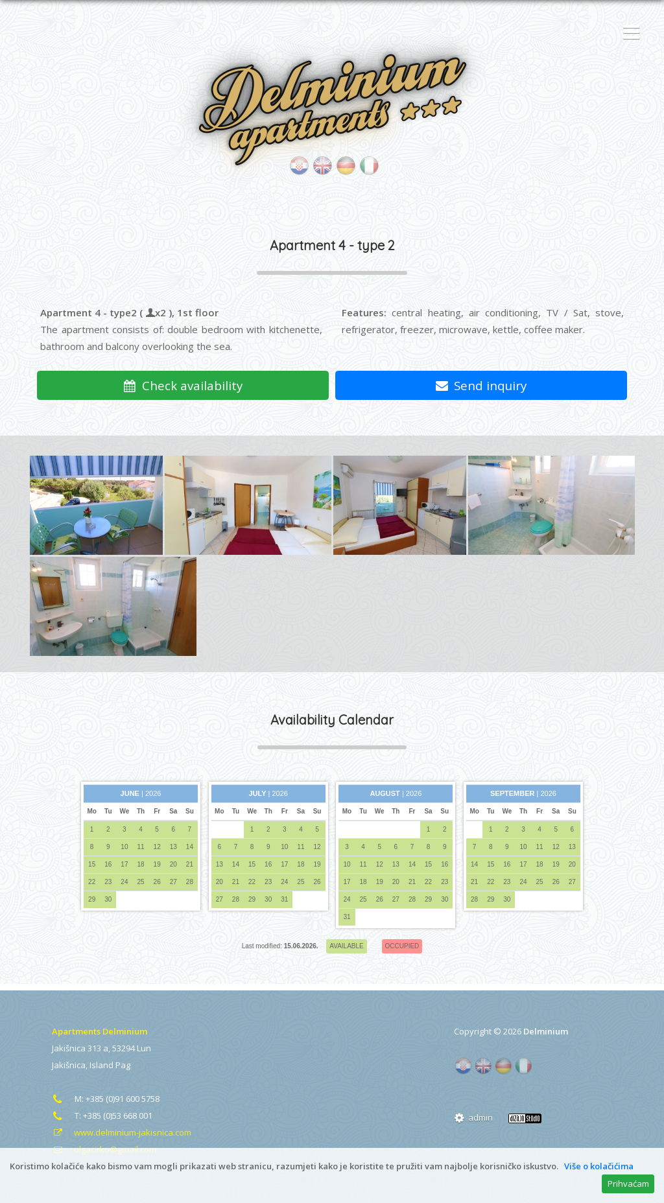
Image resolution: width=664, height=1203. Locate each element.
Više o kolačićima (599, 1166)
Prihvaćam (628, 1183)
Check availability (183, 385)
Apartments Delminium (99, 1031)
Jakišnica (69, 1065)
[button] (628, 33)
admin (473, 1117)
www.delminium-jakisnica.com (132, 1132)
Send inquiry (481, 385)
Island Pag (109, 1065)
